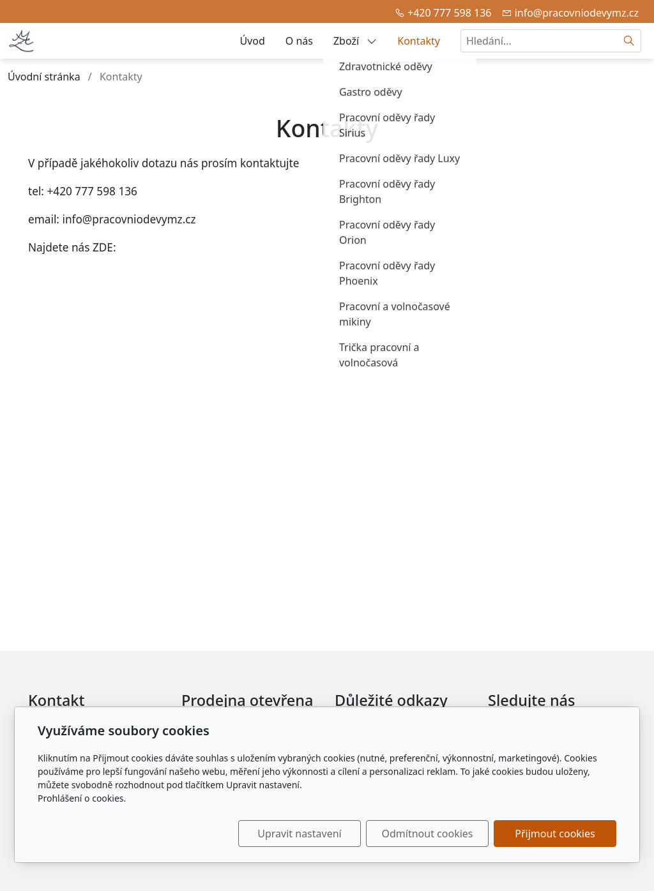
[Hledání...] (539, 40)
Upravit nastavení (299, 834)
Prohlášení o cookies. (82, 798)
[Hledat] (629, 40)
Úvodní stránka (44, 77)
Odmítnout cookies (427, 834)
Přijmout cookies (555, 834)
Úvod (252, 41)
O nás (299, 41)
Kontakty (418, 41)
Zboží (355, 41)
